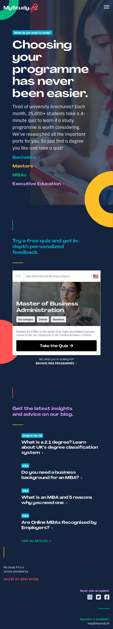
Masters (24, 166)
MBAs (21, 175)
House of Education (21, 579)
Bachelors (26, 157)
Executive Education (38, 183)
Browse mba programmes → (57, 363)
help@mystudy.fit (98, 623)
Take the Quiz (56, 345)
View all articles (36, 541)
